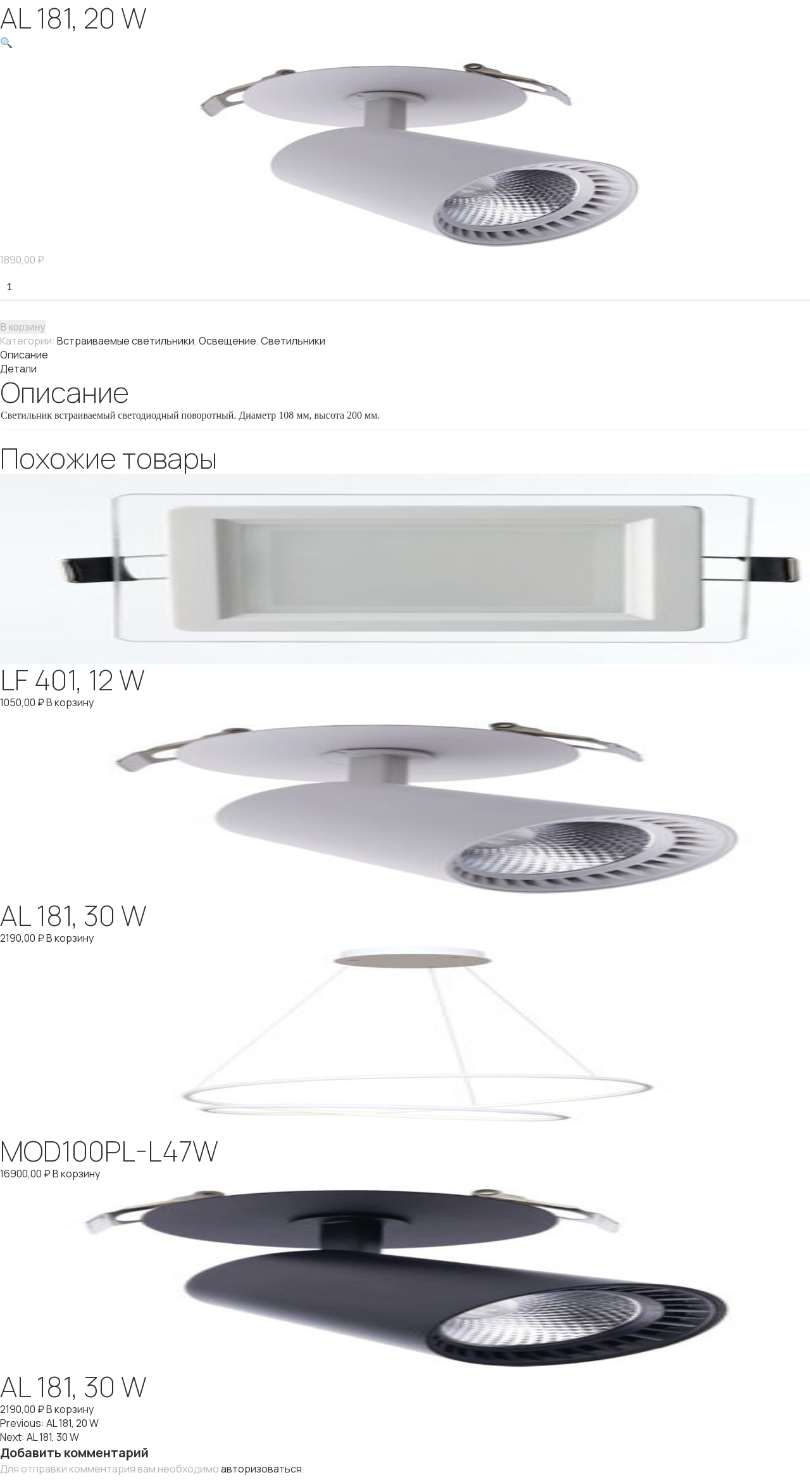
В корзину (23, 326)
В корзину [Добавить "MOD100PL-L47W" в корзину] (76, 1174)
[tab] (405, 355)
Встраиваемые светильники (125, 341)
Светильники (293, 341)
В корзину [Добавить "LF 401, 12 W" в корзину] (70, 702)
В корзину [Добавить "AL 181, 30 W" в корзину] (70, 938)
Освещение (227, 341)
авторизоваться (261, 1469)
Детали (18, 369)
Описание (24, 355)
